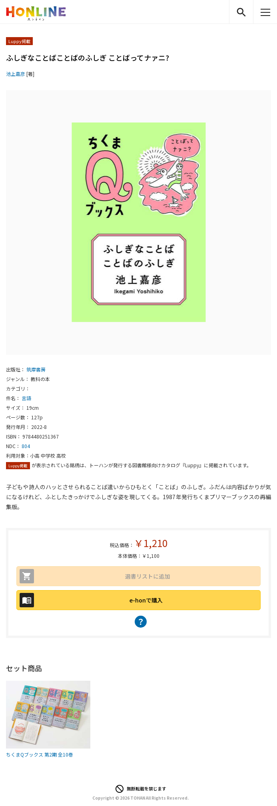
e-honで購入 (146, 600)
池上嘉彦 (15, 73)
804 (26, 446)
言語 (26, 398)
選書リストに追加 (147, 576)
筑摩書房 (36, 369)
